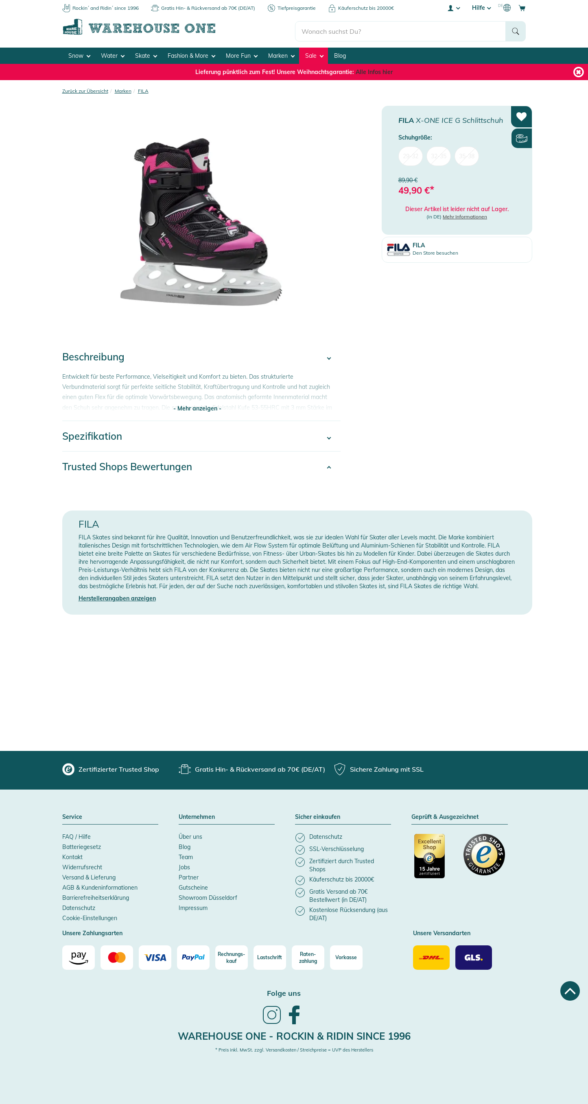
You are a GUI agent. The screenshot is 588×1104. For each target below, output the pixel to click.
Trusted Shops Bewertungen (127, 464)
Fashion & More (191, 53)
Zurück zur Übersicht (85, 88)
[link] (272, 1020)
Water (113, 53)
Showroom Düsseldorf (208, 895)
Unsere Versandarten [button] (441, 931)
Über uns (190, 834)
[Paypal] (193, 955)
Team (186, 855)
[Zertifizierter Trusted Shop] (435, 858)
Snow (79, 53)
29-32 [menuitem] (410, 153)
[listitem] (343, 836)
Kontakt (72, 855)
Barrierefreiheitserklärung (95, 895)
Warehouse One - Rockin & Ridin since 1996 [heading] (294, 1034)
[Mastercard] (117, 955)
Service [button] (72, 815)
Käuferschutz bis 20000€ (366, 8)
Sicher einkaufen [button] (317, 815)
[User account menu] (453, 8)
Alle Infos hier (374, 69)
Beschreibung (93, 355)
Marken (281, 53)
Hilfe (481, 7)
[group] (110, 767)
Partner (189, 875)
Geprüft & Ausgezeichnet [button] (445, 815)
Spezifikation (92, 434)
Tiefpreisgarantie (297, 8)
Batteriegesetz (81, 845)
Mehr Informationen (465, 215)
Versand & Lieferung (89, 875)
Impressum (193, 906)
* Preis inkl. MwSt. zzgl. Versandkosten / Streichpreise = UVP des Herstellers (294, 1048)
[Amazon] (78, 955)
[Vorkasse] (346, 955)
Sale (314, 53)
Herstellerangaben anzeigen (117, 596)
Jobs (184, 865)
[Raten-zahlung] (308, 955)
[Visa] (155, 955)
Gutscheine (193, 885)
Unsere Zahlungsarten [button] (92, 931)
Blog (340, 53)
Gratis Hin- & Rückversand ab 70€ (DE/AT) (208, 8)
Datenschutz (78, 906)
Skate (146, 53)
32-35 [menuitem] (438, 153)
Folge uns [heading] (284, 991)
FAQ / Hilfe (76, 834)
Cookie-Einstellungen (89, 916)
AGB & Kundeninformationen (100, 885)
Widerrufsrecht (82, 865)
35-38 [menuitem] (466, 153)
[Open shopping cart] (522, 7)
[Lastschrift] (270, 955)
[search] (400, 29)
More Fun (242, 53)
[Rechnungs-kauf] (231, 955)
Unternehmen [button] (197, 815)
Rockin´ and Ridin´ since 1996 (105, 8)
